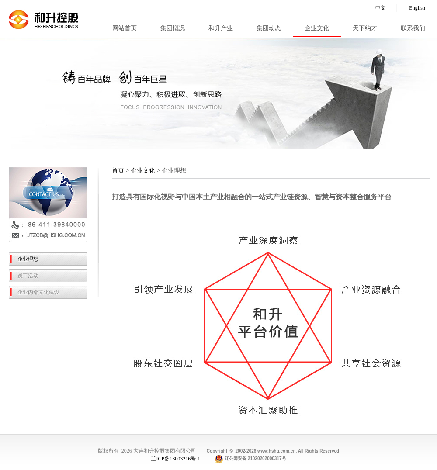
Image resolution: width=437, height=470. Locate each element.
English (417, 8)
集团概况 (172, 28)
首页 (118, 170)
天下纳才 (365, 28)
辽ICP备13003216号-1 (176, 458)
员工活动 (27, 276)
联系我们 (413, 28)
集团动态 (269, 28)
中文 (380, 8)
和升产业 (220, 28)
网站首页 (124, 28)
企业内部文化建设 (38, 292)
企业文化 (317, 28)
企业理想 (27, 259)
